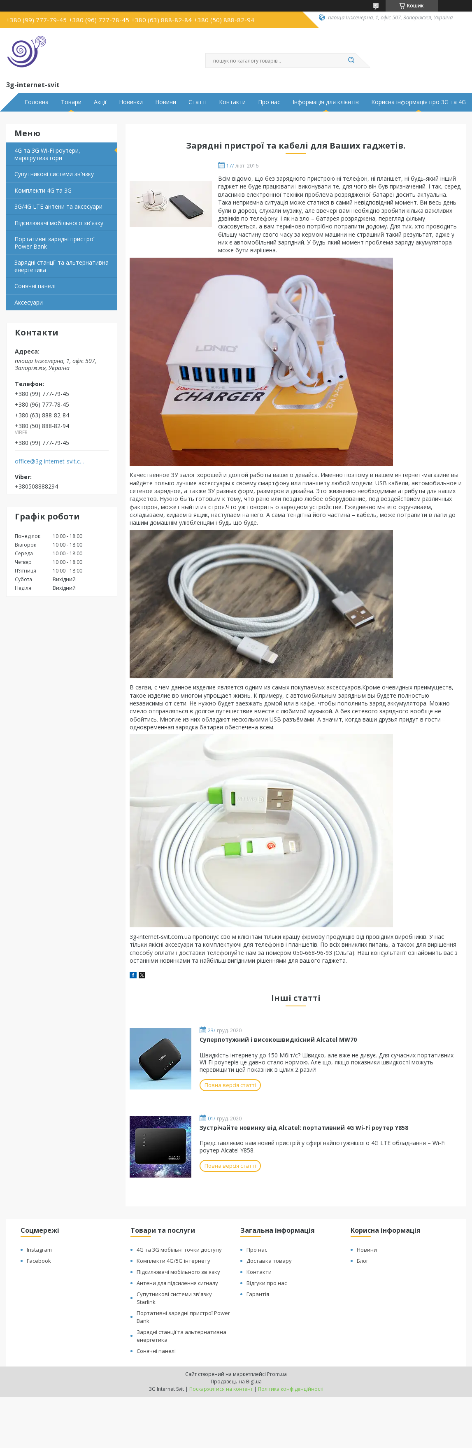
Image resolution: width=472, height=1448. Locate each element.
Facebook (39, 1260)
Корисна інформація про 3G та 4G (418, 102)
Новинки (131, 102)
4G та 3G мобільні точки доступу (179, 1249)
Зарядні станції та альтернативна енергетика (61, 266)
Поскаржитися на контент (221, 1388)
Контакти (232, 102)
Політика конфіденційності (290, 1388)
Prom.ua (277, 1374)
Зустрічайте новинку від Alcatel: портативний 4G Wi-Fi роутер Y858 (304, 1127)
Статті (197, 102)
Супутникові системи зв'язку (54, 174)
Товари (71, 102)
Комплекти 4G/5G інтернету (173, 1260)
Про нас (269, 102)
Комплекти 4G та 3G (43, 190)
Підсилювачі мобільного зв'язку (58, 223)
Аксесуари (28, 302)
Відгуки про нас (266, 1283)
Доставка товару (269, 1260)
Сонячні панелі (35, 286)
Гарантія (257, 1294)
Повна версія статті (230, 1085)
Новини (165, 102)
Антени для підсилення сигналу (177, 1283)
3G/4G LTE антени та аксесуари (58, 206)
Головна (37, 102)
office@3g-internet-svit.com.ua (51, 461)
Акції (100, 102)
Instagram (39, 1249)
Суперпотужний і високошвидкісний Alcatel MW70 (278, 1039)
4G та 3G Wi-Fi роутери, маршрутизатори (47, 154)
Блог (362, 1260)
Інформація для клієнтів (326, 102)
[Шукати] (351, 60)
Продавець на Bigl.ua (236, 1381)
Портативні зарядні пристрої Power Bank (54, 242)
